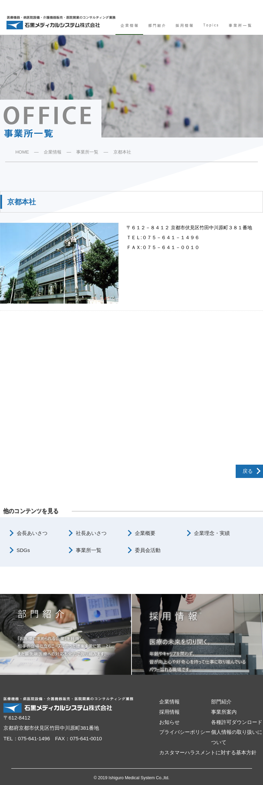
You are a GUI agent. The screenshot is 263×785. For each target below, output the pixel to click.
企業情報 (52, 152)
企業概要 (145, 533)
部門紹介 (221, 701)
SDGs (23, 550)
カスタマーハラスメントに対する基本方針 (208, 752)
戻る (248, 471)
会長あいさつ (32, 533)
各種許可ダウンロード (236, 722)
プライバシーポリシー (184, 732)
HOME (22, 152)
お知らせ (169, 722)
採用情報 (169, 712)
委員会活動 (148, 550)
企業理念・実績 (212, 533)
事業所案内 (224, 712)
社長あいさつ (91, 533)
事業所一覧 (87, 152)
